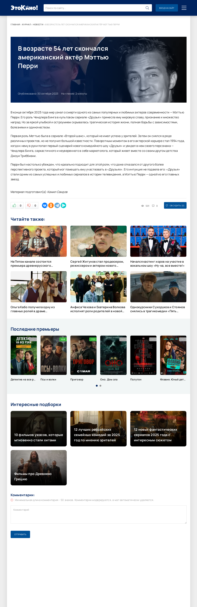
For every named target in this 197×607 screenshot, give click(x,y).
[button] (97, 386)
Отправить (20, 534)
